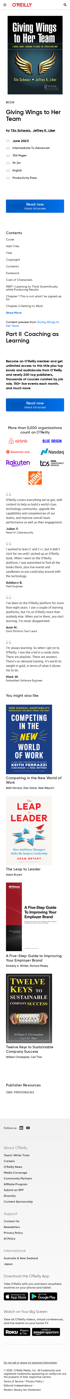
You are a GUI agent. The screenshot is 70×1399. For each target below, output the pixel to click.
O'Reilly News (13, 1167)
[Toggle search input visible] (65, 4)
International (15, 1250)
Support (11, 1213)
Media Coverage (15, 1173)
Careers (9, 1161)
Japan (8, 1264)
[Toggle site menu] (4, 4)
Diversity (10, 1196)
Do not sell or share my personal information (30, 1362)
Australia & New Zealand (21, 1258)
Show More (13, 312)
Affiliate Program (15, 1184)
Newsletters (12, 1227)
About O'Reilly (15, 1147)
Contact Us (11, 1221)
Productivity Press (25, 178)
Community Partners (18, 1178)
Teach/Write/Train (16, 1155)
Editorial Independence (18, 1385)
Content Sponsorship (18, 1202)
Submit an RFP (14, 1190)
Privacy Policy (13, 1233)
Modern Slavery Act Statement (22, 1390)
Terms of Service (14, 1381)
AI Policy (9, 1239)
